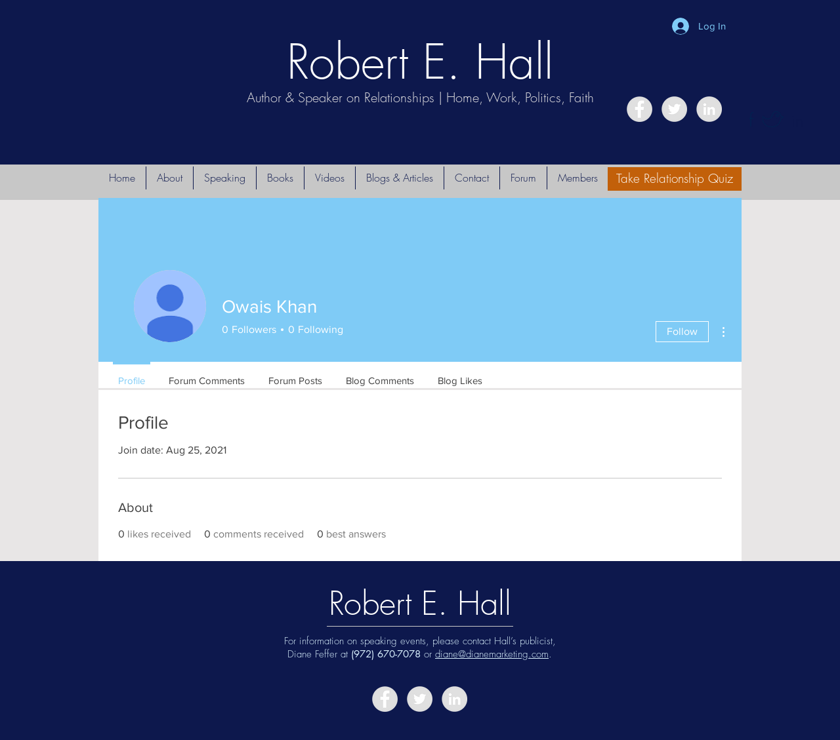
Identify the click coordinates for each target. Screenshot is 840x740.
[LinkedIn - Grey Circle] (709, 109)
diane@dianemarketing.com (492, 654)
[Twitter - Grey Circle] (674, 109)
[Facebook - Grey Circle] (639, 109)
